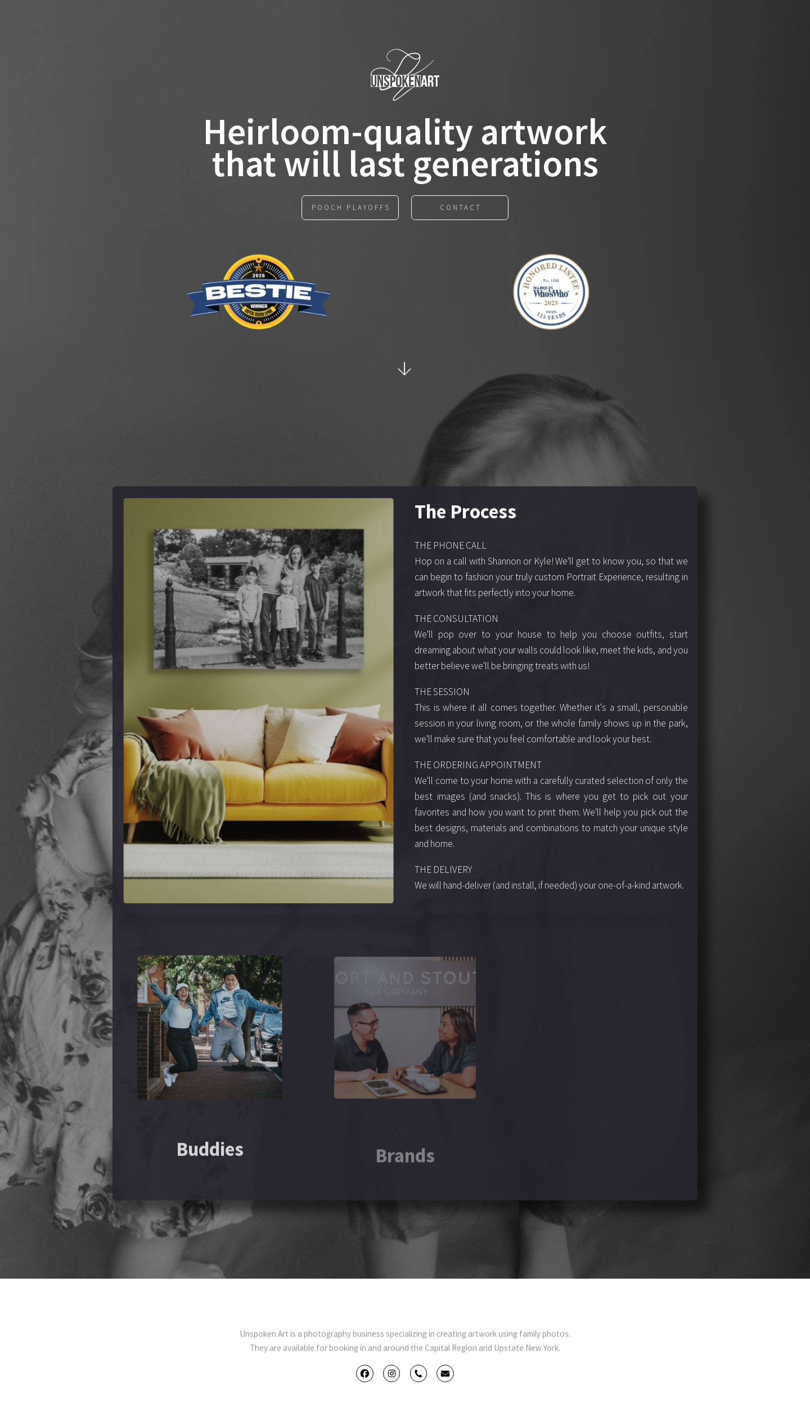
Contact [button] (461, 209)
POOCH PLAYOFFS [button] (351, 209)
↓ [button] (405, 368)
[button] (364, 1374)
